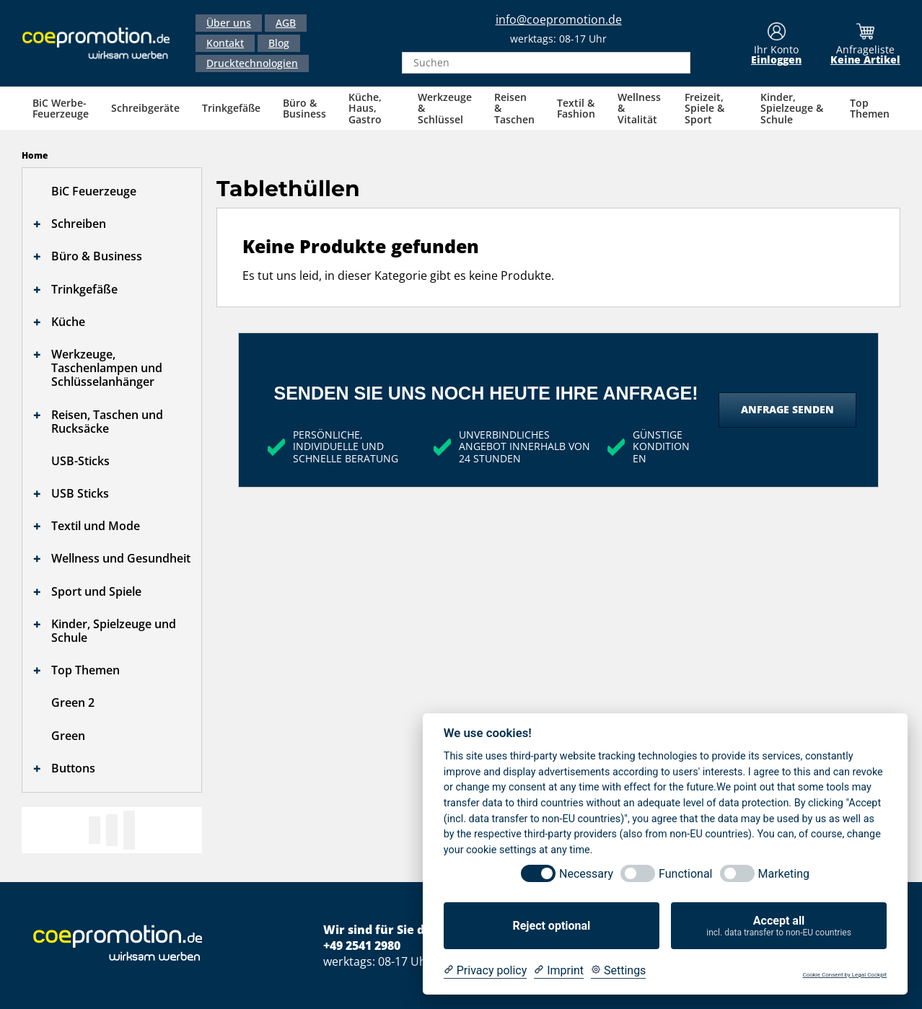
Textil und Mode (95, 526)
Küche (68, 322)
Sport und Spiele (96, 591)
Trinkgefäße (84, 289)
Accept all (778, 926)
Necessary (586, 874)
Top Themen (85, 670)
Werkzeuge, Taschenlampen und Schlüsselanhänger (106, 367)
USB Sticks (80, 493)
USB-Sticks (80, 461)
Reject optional (551, 926)
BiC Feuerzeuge (93, 191)
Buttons (73, 768)
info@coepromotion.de (559, 19)
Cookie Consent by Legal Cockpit (844, 974)
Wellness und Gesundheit (120, 558)
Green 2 (73, 702)
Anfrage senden (787, 409)
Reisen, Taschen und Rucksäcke (107, 421)
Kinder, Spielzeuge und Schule (113, 631)
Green (68, 736)
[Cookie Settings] (618, 971)
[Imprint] (559, 971)
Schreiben (78, 224)
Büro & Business (96, 256)
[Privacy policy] (485, 971)
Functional (685, 874)
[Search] (675, 63)
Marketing (783, 874)
